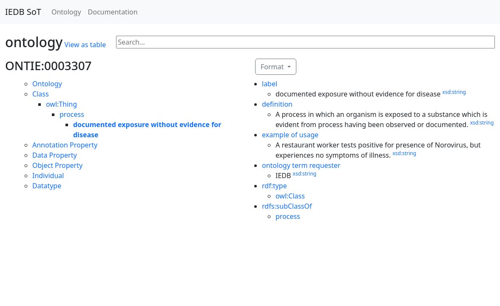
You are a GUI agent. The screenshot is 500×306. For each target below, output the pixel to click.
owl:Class (290, 196)
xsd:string (454, 92)
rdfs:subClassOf (287, 206)
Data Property (54, 155)
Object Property (57, 165)
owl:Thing (61, 104)
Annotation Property (64, 145)
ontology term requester (301, 165)
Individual (48, 175)
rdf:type (274, 185)
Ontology (66, 12)
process (72, 114)
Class (40, 94)
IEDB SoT (23, 11)
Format (273, 66)
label (269, 83)
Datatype (46, 185)
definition (277, 104)
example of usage (290, 134)
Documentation (113, 12)
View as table (85, 44)
